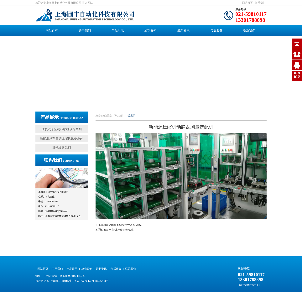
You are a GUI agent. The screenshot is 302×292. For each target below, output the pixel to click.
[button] (148, 100)
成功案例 (150, 30)
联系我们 (260, 2)
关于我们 (85, 30)
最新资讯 (183, 30)
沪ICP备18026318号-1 (98, 280)
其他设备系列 (61, 147)
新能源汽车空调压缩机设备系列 (61, 138)
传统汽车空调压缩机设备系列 (62, 129)
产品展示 (118, 30)
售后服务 (216, 30)
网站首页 (247, 2)
